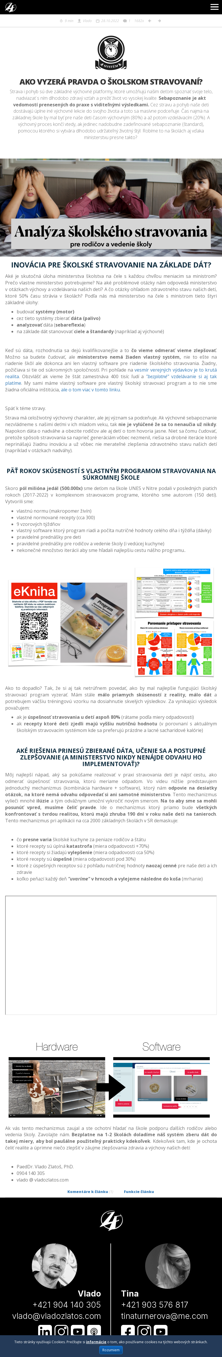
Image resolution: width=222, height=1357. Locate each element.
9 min (66, 20)
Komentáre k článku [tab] (90, 1191)
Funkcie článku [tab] (139, 1191)
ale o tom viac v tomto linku (90, 389)
